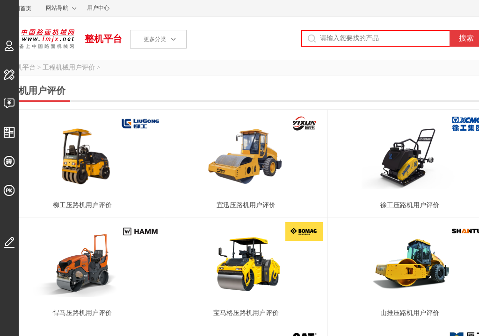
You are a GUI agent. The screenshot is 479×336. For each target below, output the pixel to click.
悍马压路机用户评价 (82, 312)
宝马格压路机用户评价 (246, 312)
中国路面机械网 (37, 39)
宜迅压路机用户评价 (246, 205)
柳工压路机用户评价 (82, 205)
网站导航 (57, 8)
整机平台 (103, 39)
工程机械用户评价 (69, 67)
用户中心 (98, 8)
